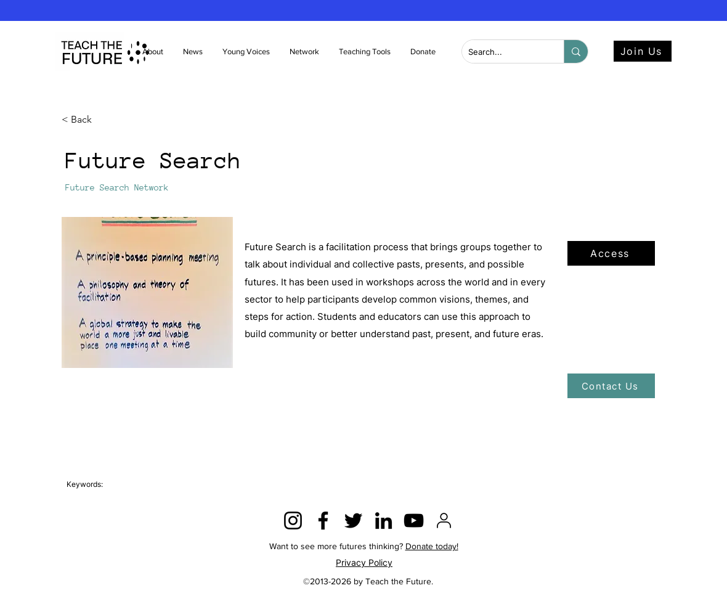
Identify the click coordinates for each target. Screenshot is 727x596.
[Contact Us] (611, 386)
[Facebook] (323, 520)
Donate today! (431, 546)
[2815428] (444, 520)
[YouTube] (414, 520)
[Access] (611, 253)
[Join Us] (643, 51)
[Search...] (503, 52)
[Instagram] (293, 520)
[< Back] (102, 120)
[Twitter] (353, 520)
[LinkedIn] (384, 520)
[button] (193, 51)
